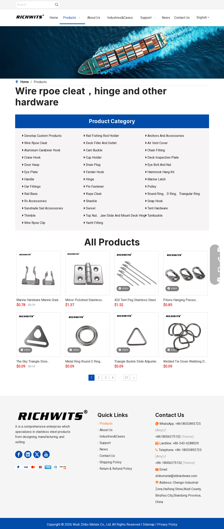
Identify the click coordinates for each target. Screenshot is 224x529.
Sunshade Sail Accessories (43, 208)
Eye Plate (31, 172)
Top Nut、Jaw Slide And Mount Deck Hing (115, 215)
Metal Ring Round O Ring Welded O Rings (82, 362)
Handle (29, 179)
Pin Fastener (95, 186)
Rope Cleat (93, 194)
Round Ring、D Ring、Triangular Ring (173, 194)
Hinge (90, 179)
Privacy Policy (167, 524)
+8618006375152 (168, 437)
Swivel (90, 208)
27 (126, 377)
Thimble (30, 215)
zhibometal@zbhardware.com (176, 476)
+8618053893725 (188, 424)
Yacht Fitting (94, 223)
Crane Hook (32, 157)
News (104, 449)
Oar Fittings (32, 186)
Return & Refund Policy (116, 469)
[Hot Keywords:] (56, 4)
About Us (106, 430)
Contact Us (107, 456)
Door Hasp (31, 165)
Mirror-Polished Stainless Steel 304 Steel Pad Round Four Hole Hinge (84, 300)
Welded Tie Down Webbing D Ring (184, 362)
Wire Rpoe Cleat (35, 143)
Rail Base (31, 194)
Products (106, 423)
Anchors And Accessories (165, 136)
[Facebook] (18, 454)
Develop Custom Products (43, 136)
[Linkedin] (28, 454)
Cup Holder (94, 157)
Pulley (151, 186)
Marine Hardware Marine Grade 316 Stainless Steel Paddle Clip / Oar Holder (38, 300)
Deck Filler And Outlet (101, 143)
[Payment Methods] (40, 467)
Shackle (91, 201)
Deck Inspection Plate (163, 157)
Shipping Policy (111, 462)
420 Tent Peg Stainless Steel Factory (135, 300)
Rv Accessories (35, 201)
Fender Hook (95, 172)
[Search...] (34, 4)
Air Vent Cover (157, 143)
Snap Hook (155, 201)
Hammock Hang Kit (160, 172)
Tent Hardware (157, 208)
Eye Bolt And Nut (159, 165)
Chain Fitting (156, 150)
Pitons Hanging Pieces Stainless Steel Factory (179, 300)
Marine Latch (156, 179)
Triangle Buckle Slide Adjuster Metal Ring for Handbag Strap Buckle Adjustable (135, 362)
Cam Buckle (94, 150)
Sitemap (149, 524)
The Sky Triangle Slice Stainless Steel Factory (32, 362)
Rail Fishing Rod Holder (102, 136)
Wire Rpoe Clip (34, 223)
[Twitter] (37, 454)
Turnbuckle (155, 215)
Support (105, 443)
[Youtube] (46, 454)
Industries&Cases (112, 436)
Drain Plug (93, 165)
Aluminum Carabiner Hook (42, 150)
